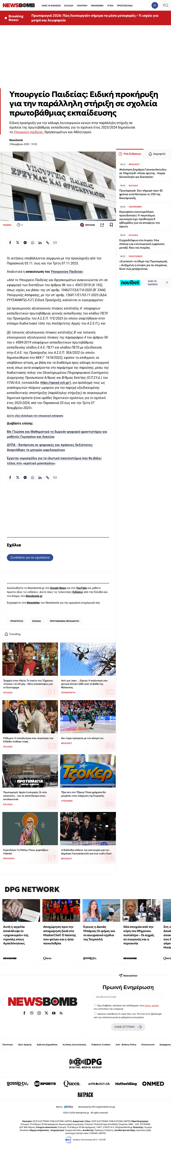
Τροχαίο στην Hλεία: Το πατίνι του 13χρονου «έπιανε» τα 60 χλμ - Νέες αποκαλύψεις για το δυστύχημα (28, 684)
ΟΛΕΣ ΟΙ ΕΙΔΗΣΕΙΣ (51, 5)
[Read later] (111, 225)
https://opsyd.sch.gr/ (55, 383)
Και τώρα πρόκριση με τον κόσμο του (82, 738)
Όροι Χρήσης (25, 1044)
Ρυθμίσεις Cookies (100, 1044)
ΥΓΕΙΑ (110, 5)
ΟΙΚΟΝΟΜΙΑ (97, 5)
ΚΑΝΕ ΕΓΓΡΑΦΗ (128, 1027)
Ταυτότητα (7, 1044)
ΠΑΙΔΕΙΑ (7, 225)
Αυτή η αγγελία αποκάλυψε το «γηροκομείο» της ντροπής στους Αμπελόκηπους (15, 935)
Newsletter (33, 602)
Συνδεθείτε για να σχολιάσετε (30, 557)
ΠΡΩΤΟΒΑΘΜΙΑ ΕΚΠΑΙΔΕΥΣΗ (64, 621)
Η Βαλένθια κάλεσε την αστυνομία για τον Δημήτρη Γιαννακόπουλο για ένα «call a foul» (86, 851)
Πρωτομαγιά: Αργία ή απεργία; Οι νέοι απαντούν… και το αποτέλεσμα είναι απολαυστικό (25, 796)
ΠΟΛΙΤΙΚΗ (82, 5)
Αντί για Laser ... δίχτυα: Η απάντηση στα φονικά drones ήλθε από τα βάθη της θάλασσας (84, 684)
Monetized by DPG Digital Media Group (96, 1107)
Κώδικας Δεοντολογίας (74, 1044)
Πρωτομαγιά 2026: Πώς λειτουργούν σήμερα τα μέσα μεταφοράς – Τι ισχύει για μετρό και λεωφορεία (94, 17)
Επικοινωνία (147, 1044)
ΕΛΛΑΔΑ (68, 5)
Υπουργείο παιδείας (28, 132)
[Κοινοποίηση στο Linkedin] (40, 242)
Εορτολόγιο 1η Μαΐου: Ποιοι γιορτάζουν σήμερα (25, 851)
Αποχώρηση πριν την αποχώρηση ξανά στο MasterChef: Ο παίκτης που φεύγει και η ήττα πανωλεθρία (59, 935)
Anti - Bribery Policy (126, 1044)
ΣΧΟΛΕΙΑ (36, 621)
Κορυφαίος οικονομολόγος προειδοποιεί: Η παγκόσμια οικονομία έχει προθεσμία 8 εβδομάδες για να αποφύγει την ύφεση (139, 219)
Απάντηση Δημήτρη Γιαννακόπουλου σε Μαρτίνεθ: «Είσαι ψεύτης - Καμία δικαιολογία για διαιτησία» (142, 173)
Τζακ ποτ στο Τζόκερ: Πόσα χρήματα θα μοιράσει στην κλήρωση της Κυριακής (83, 794)
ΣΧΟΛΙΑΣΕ (87, 225)
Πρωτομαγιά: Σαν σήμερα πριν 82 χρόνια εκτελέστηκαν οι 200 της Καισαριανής (141, 194)
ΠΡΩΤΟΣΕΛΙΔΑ (125, 5)
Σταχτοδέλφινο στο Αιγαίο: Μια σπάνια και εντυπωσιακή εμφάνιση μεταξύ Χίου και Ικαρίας (141, 244)
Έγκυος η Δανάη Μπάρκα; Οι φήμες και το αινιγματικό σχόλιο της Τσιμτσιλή (99, 933)
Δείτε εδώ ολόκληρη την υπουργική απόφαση (35, 415)
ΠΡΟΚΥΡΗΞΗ (16, 621)
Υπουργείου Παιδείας (66, 272)
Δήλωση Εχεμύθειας (47, 1044)
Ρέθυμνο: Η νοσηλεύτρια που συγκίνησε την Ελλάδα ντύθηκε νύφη (28, 740)
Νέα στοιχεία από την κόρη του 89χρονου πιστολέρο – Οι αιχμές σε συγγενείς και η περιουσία (138, 935)
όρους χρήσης (152, 1005)
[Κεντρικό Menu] (165, 5)
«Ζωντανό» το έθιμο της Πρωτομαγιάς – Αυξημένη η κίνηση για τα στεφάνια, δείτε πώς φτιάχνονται (143, 265)
